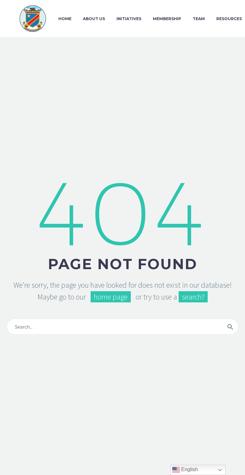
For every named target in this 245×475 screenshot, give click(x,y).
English (185, 470)
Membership (167, 18)
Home (64, 18)
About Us (94, 18)
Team (199, 18)
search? (193, 297)
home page (111, 297)
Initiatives (128, 18)
